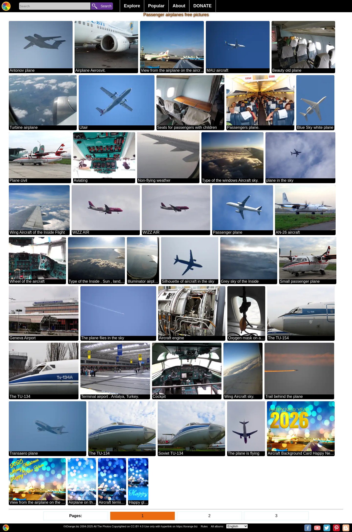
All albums (217, 526)
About (179, 5)
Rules (204, 526)
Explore (132, 5)
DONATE (202, 5)
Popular (156, 5)
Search (106, 6)
